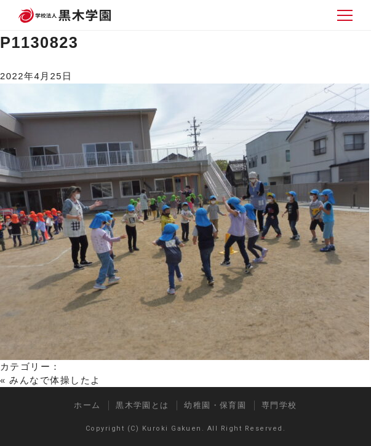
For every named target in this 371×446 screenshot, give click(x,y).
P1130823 (39, 42)
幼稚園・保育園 (215, 405)
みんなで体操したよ (54, 380)
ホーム (87, 405)
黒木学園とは (142, 405)
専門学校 (279, 405)
